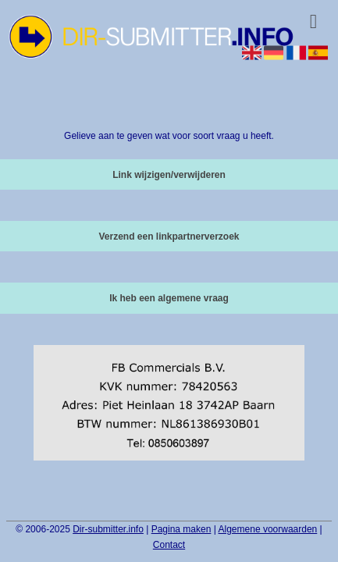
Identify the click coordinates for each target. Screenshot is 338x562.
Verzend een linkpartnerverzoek (168, 236)
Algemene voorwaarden (268, 529)
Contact (169, 544)
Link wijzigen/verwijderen (169, 174)
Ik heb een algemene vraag (169, 298)
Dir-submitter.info (108, 529)
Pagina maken (181, 529)
